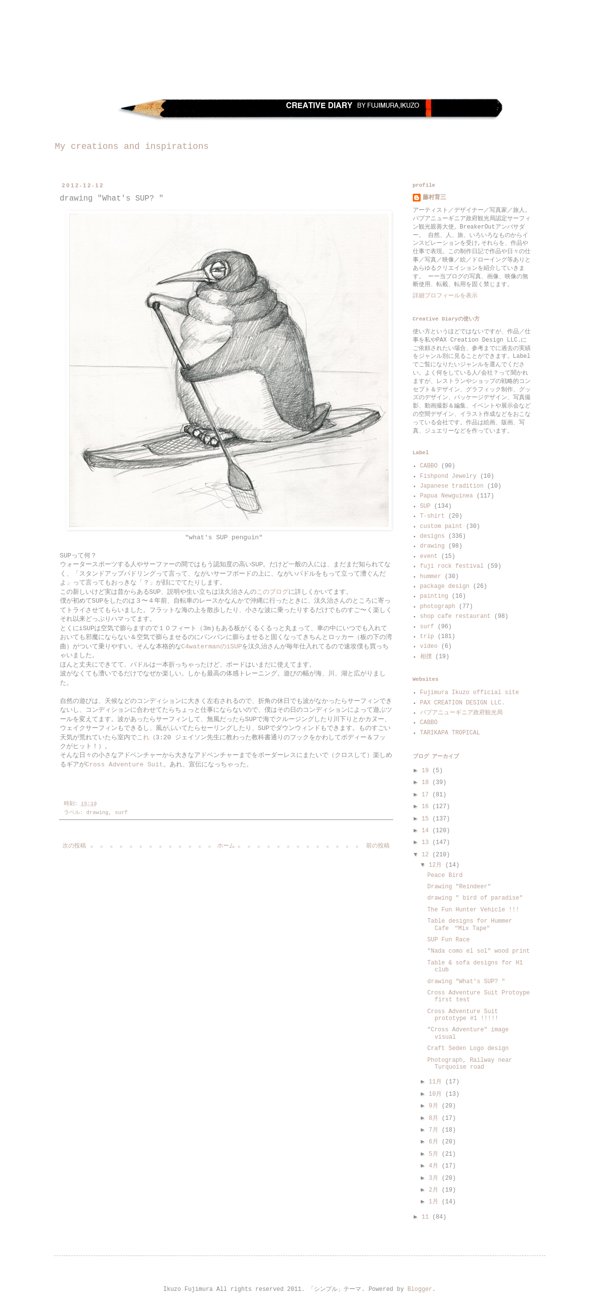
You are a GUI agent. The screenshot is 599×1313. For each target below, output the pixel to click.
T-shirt (432, 516)
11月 (436, 1082)
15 (427, 819)
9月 (434, 1106)
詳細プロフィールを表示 (445, 295)
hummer (430, 576)
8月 (434, 1118)
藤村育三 (434, 197)
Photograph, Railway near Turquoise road (469, 1064)
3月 (434, 1178)
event (429, 556)
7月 (434, 1130)
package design (445, 586)
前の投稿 (378, 846)
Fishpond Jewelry (448, 476)
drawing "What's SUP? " (466, 981)
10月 (436, 1094)
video (429, 646)
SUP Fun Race (448, 939)
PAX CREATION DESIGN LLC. (462, 703)
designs (432, 536)
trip (427, 636)
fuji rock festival (452, 566)
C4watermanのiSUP (211, 646)
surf (121, 813)
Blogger (419, 1289)
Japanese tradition (452, 486)
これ (143, 737)
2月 (434, 1190)
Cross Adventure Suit (124, 764)
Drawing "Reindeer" (459, 886)
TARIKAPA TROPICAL (450, 732)
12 (427, 854)
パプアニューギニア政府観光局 (461, 712)
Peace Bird (444, 875)
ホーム (226, 846)
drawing (97, 813)
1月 (434, 1201)
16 (427, 806)
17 (427, 794)
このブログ (272, 592)
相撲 (426, 656)
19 (427, 770)
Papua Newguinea (446, 496)
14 (427, 830)
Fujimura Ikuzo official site (469, 692)
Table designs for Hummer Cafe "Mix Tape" (469, 925)
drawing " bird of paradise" (474, 898)
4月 (434, 1166)
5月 (434, 1154)
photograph (438, 606)
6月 (434, 1141)
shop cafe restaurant (455, 616)
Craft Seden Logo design (468, 1048)
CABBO (429, 466)
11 (427, 1217)
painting (434, 596)
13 (427, 842)
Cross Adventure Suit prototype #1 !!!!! (462, 1015)
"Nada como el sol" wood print (478, 951)
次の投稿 (74, 846)
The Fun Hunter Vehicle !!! (473, 909)
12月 (436, 865)
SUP (425, 506)
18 (427, 782)
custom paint (441, 526)
